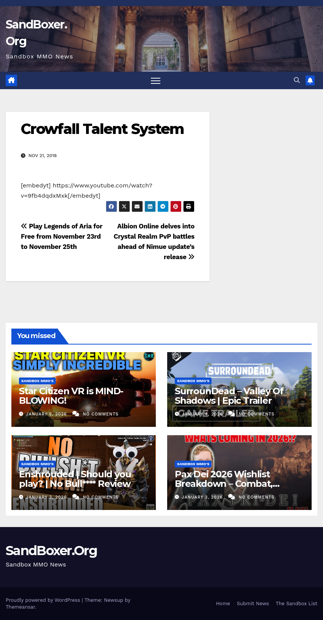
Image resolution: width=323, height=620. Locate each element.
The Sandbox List (296, 603)
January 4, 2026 (203, 414)
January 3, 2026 (47, 497)
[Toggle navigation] (155, 81)
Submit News (253, 603)
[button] (297, 80)
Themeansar (20, 607)
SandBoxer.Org (51, 551)
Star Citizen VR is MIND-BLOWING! (71, 396)
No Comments (100, 414)
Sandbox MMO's (37, 381)
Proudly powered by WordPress (44, 600)
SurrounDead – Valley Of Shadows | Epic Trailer (229, 396)
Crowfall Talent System (102, 129)
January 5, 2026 (47, 414)
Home (223, 603)
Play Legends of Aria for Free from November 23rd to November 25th (61, 236)
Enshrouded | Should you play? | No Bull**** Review (75, 479)
